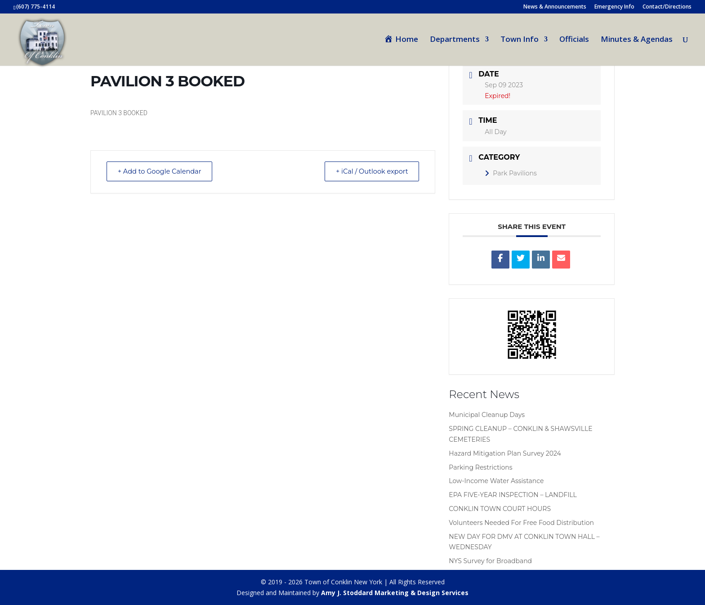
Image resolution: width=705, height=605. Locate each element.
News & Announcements (554, 7)
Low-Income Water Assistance (496, 481)
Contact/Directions (667, 7)
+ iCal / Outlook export (368, 171)
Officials (574, 40)
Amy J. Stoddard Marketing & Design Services (395, 592)
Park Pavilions (511, 173)
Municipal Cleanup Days (487, 415)
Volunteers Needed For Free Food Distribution (521, 523)
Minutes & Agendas (637, 40)
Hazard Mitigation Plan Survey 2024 (505, 453)
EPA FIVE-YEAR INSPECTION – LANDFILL (513, 495)
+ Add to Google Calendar (163, 171)
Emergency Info (614, 7)
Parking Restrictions (480, 467)
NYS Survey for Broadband (490, 561)
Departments (455, 40)
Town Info (519, 40)
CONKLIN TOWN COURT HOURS (500, 509)
